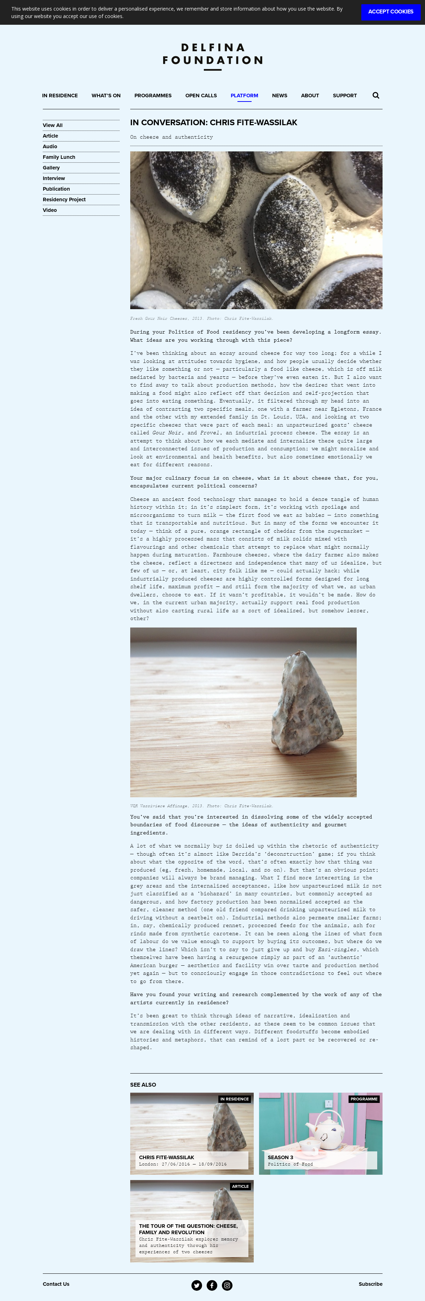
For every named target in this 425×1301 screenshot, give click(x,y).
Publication (56, 189)
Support (345, 95)
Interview (54, 178)
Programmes (153, 95)
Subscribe (371, 1284)
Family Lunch (59, 157)
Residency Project (64, 199)
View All (53, 125)
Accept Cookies (391, 11)
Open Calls (201, 95)
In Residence (60, 95)
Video (50, 210)
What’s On (106, 95)
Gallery (51, 167)
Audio (50, 146)
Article (50, 136)
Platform (244, 95)
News (279, 95)
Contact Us (56, 1284)
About (310, 95)
